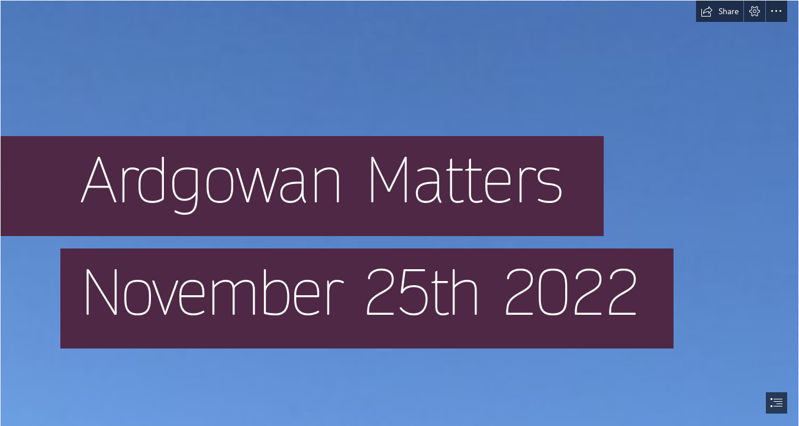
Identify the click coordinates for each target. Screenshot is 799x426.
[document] (399, 213)
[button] (719, 11)
